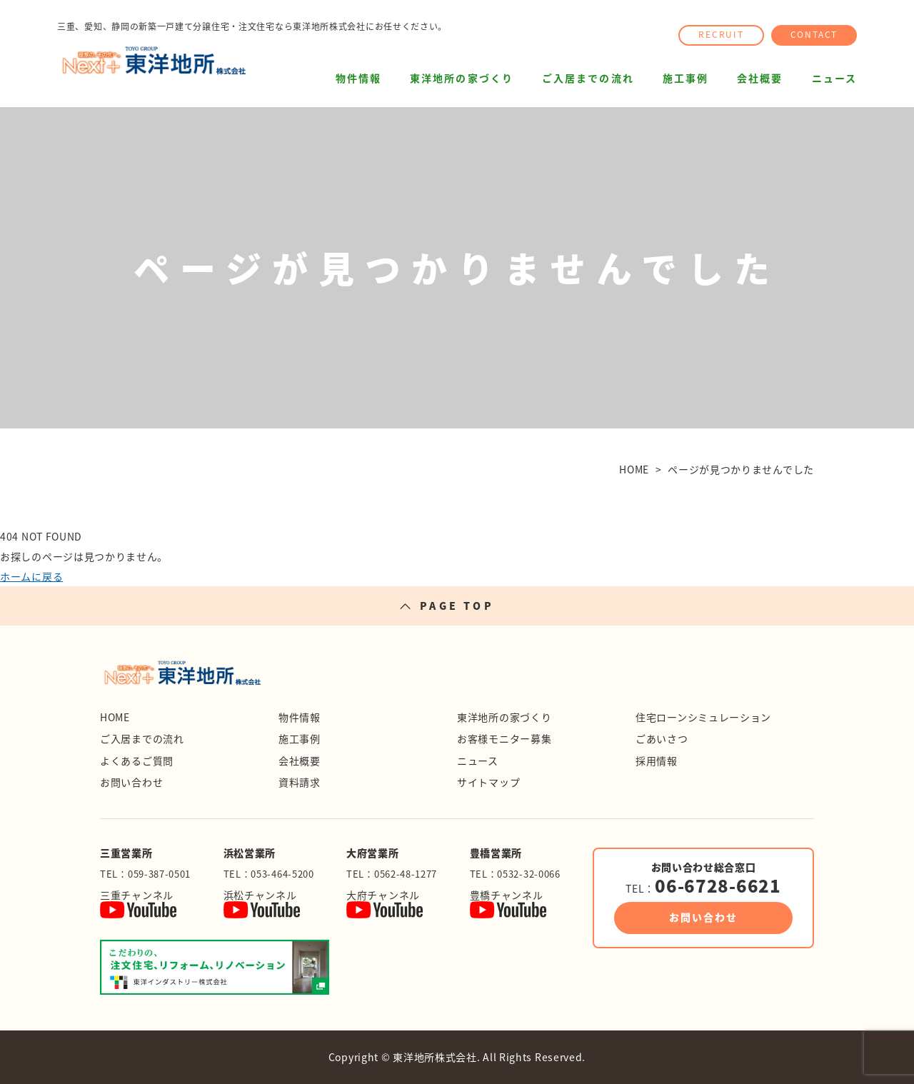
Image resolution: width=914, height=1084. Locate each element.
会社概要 (760, 78)
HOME (115, 717)
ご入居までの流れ (588, 78)
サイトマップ (488, 782)
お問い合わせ (131, 782)
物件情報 (358, 78)
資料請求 (299, 782)
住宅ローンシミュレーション (703, 717)
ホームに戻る (31, 576)
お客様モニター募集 (504, 738)
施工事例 (685, 78)
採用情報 (657, 760)
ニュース (834, 78)
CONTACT (814, 34)
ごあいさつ (662, 738)
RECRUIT (721, 34)
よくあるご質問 (137, 760)
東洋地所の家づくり (461, 78)
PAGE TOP (457, 605)
